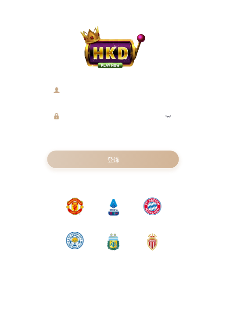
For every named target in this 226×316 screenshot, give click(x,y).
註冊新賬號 (97, 179)
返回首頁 (132, 179)
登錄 (113, 159)
